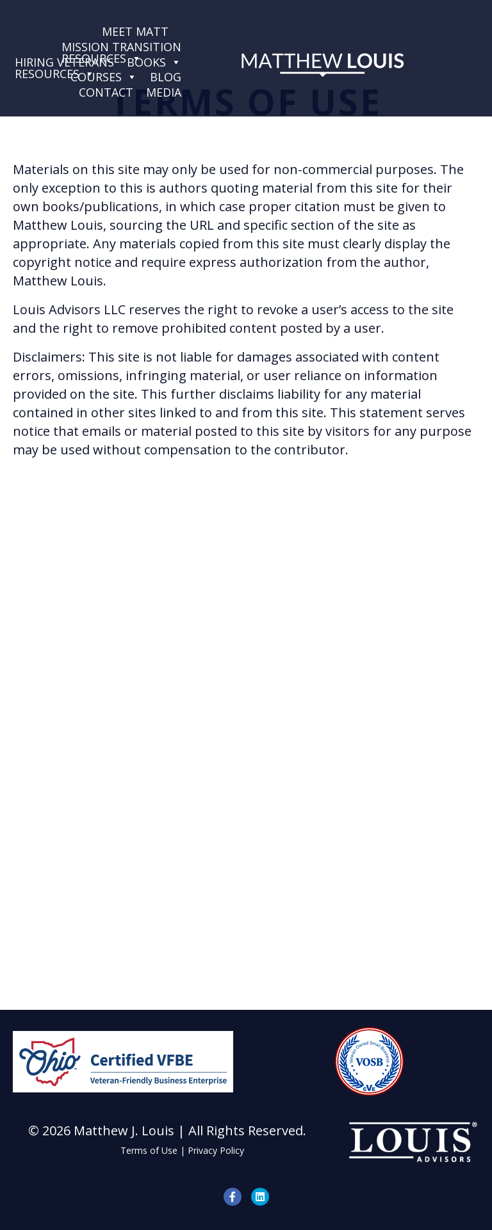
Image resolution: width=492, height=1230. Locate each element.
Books (154, 62)
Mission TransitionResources (121, 46)
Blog (165, 77)
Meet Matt (135, 31)
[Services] (181, 31)
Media (163, 92)
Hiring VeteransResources (64, 62)
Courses (103, 77)
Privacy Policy (216, 1150)
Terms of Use (148, 1150)
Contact (106, 92)
